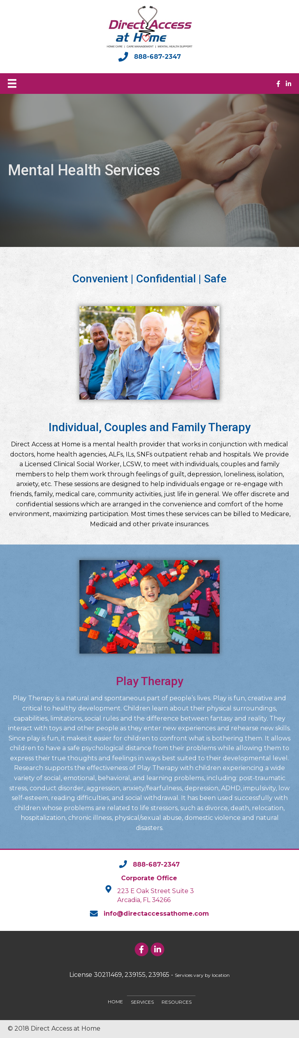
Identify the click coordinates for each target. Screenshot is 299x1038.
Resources (177, 1002)
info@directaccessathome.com (156, 913)
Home (115, 1002)
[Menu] (12, 83)
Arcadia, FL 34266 (144, 900)
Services (142, 1002)
